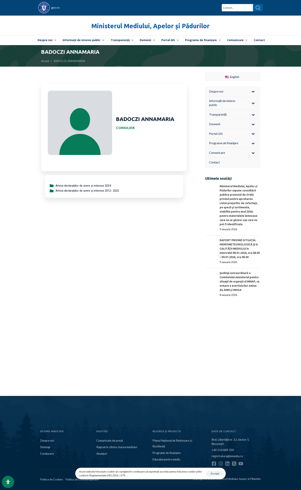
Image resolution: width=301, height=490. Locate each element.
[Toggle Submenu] (253, 91)
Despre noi (47, 40)
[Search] (258, 7)
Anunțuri (101, 453)
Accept (215, 473)
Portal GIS (170, 40)
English (232, 77)
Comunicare (237, 40)
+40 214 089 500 (223, 450)
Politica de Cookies (51, 479)
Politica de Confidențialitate (82, 479)
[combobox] (237, 7)
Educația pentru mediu (166, 459)
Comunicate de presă (109, 440)
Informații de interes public (83, 40)
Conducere (47, 453)
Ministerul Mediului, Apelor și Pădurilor (150, 25)
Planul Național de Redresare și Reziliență (172, 443)
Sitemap (45, 447)
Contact (259, 40)
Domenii (147, 40)
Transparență (122, 40)
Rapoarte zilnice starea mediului (116, 447)
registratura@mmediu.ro (227, 456)
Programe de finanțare (203, 40)
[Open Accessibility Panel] (8, 482)
